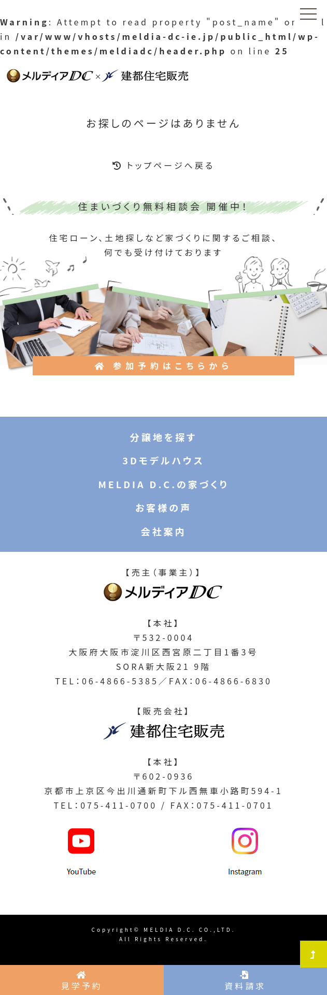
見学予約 (82, 981)
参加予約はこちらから (163, 365)
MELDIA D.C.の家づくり (163, 484)
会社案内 (164, 531)
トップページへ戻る (163, 165)
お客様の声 (163, 507)
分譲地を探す (163, 437)
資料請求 (245, 981)
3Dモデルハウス (163, 460)
